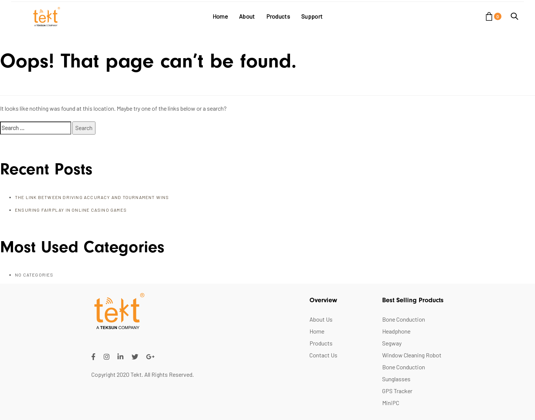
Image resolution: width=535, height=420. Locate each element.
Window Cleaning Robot (411, 355)
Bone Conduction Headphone (403, 325)
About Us (321, 319)
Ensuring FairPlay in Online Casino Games (71, 209)
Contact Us (323, 355)
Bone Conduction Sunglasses (403, 372)
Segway (392, 343)
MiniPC (390, 402)
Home (316, 331)
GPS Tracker (397, 390)
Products (321, 343)
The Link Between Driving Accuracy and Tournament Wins (92, 197)
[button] (514, 16)
